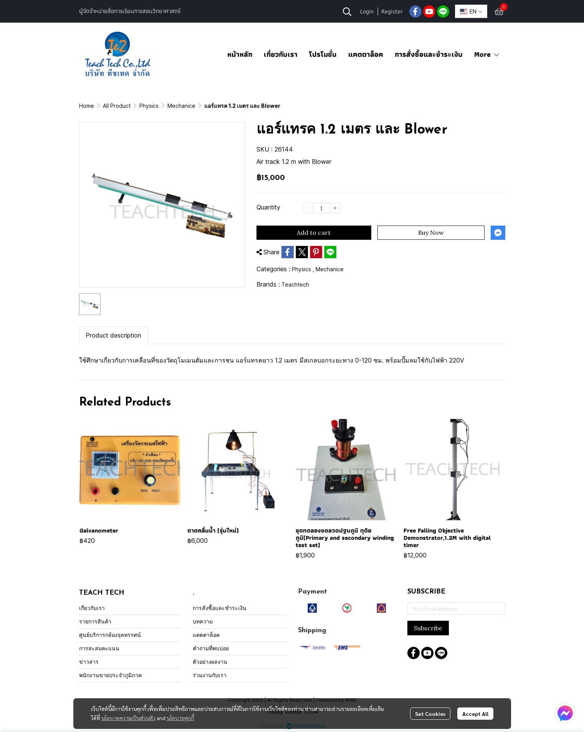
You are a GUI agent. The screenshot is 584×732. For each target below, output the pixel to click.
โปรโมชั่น (323, 54)
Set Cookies (430, 713)
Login (367, 11)
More (487, 54)
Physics (149, 105)
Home (86, 105)
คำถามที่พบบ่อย (211, 648)
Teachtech (295, 284)
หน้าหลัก (239, 54)
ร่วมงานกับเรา (210, 675)
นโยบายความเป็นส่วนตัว (128, 717)
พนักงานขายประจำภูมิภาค (110, 675)
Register (392, 11)
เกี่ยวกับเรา (281, 54)
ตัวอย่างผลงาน (210, 661)
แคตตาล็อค (365, 54)
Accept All (475, 713)
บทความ (203, 621)
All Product (117, 105)
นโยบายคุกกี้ (180, 717)
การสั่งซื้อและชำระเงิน (429, 54)
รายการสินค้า (95, 621)
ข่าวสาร (89, 661)
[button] (347, 11)
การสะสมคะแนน (99, 648)
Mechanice (181, 105)
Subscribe (428, 628)
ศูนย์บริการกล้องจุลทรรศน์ (110, 634)
